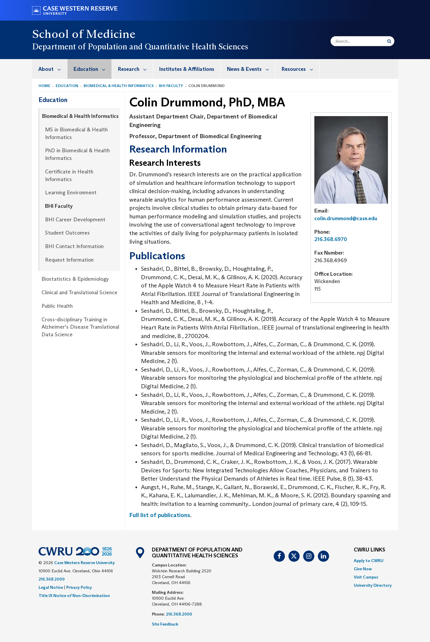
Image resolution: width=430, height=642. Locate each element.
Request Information (69, 260)
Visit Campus (366, 577)
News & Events (251, 69)
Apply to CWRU (368, 560)
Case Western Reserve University (84, 562)
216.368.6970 (330, 239)
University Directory (373, 585)
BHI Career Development (75, 219)
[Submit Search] (389, 41)
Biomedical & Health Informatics (119, 85)
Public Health (57, 306)
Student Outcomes (67, 233)
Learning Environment (71, 192)
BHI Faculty (171, 85)
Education (93, 69)
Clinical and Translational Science (79, 292)
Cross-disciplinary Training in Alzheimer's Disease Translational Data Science (80, 327)
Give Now (363, 568)
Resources (300, 69)
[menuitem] (49, 69)
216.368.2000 (52, 579)
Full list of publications (159, 515)
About (52, 69)
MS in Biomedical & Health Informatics (76, 133)
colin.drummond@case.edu (345, 218)
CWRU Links (369, 550)
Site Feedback (165, 624)
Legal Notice (51, 587)
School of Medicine (84, 33)
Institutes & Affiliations (186, 69)
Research (135, 69)
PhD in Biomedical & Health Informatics (77, 154)
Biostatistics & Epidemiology (75, 279)
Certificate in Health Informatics (69, 175)
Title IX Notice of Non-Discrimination (74, 595)
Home (44, 85)
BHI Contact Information (74, 246)
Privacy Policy (79, 587)
